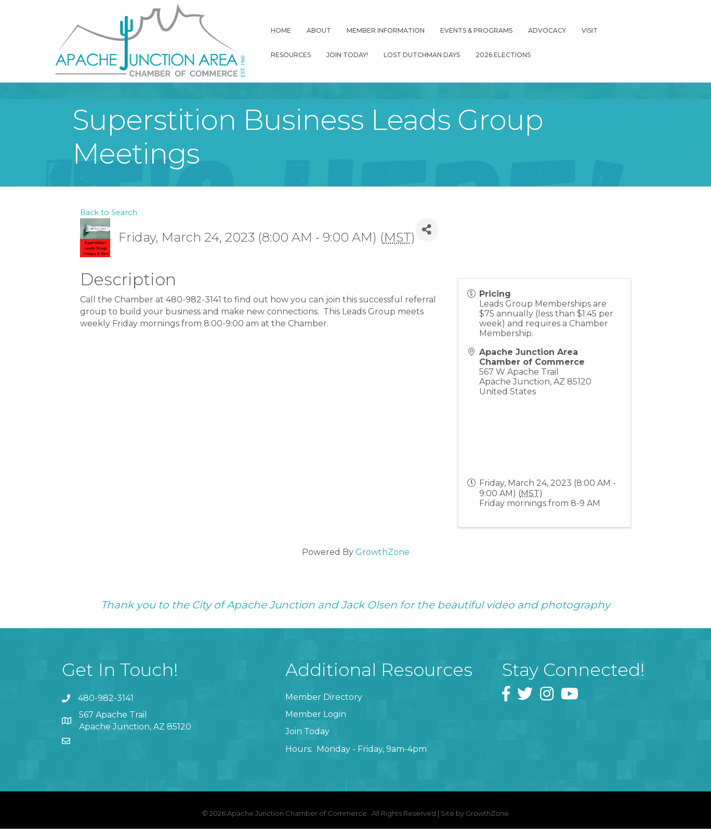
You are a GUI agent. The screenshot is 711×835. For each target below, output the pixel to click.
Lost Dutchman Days (362, 56)
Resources (630, 31)
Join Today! (288, 56)
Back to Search (108, 218)
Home (277, 31)
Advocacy (543, 31)
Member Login (315, 721)
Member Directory (323, 703)
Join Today (307, 738)
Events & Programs (473, 31)
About (315, 31)
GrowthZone (383, 558)
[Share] (427, 236)
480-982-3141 (106, 705)
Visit (586, 31)
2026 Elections (443, 56)
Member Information (382, 31)
